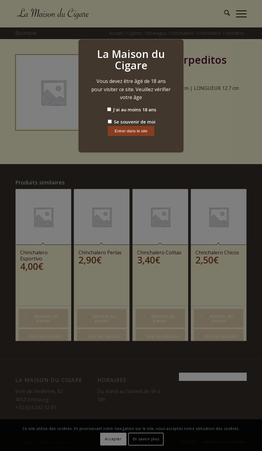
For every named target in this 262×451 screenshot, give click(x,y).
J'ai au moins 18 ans (131, 109)
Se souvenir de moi (131, 122)
